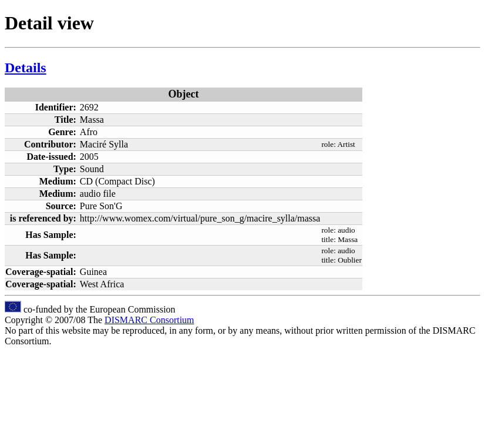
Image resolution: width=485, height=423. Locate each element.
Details (25, 67)
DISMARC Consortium (149, 320)
